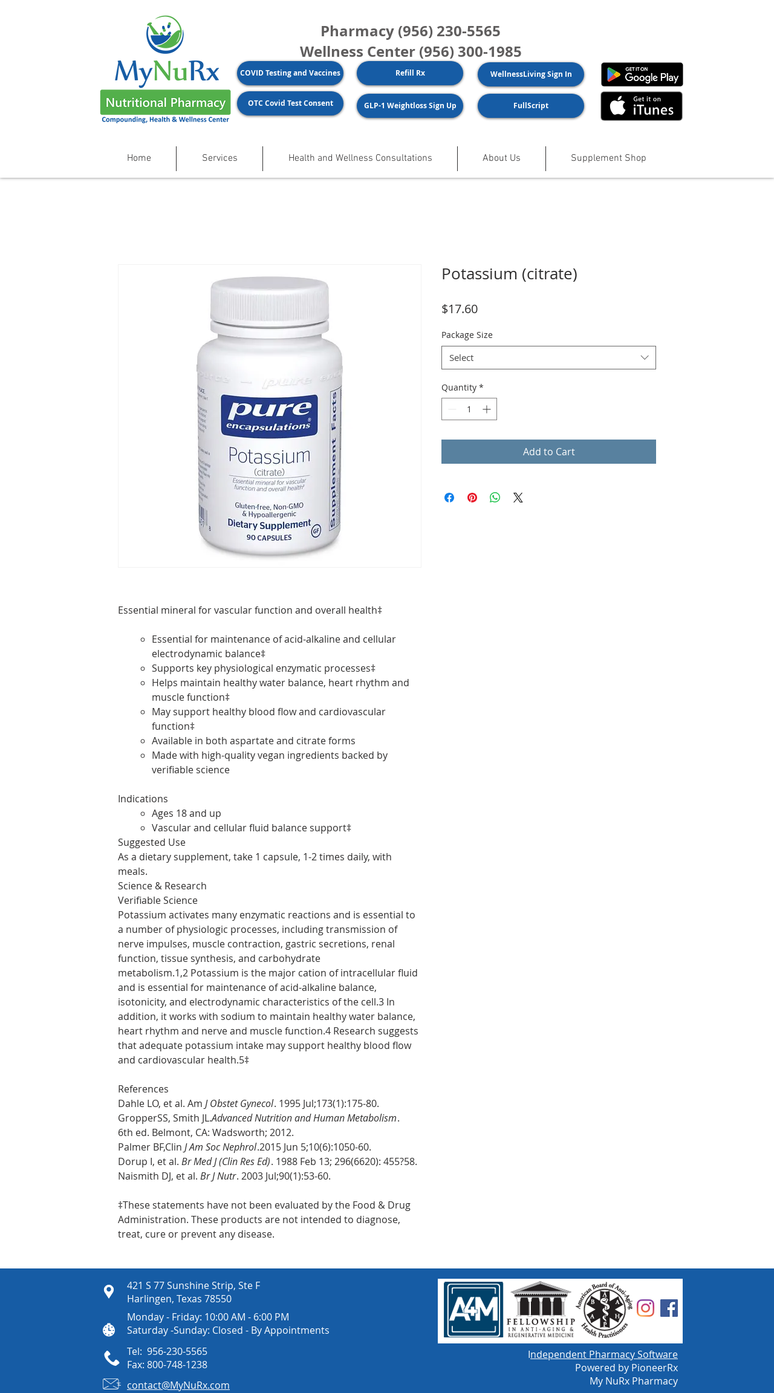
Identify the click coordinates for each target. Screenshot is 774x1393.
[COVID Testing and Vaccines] (290, 73)
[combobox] (548, 357)
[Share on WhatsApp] (495, 497)
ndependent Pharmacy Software (604, 1354)
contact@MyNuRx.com (178, 1385)
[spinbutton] (469, 409)
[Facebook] (669, 1308)
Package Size (467, 334)
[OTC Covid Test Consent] (290, 103)
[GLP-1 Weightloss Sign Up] (410, 106)
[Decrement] (450, 409)
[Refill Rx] (410, 73)
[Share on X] (518, 497)
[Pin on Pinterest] (472, 497)
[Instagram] (645, 1308)
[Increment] (487, 409)
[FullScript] (531, 106)
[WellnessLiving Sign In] (531, 74)
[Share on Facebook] (449, 497)
